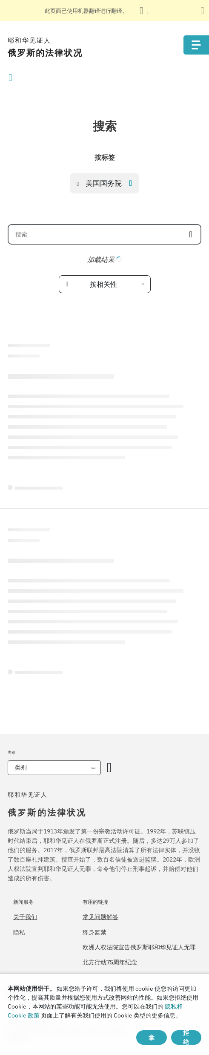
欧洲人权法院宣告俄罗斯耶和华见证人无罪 (139, 947)
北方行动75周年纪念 (110, 962)
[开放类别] (109, 767)
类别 (21, 767)
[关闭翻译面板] (202, 10)
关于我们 (25, 917)
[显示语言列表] (144, 11)
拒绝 (186, 1037)
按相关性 (103, 284)
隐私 (19, 932)
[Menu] (196, 45)
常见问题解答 (100, 917)
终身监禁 (94, 932)
